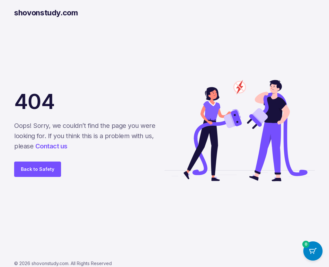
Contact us (51, 146)
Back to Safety (37, 169)
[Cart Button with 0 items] (313, 251)
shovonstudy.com (46, 12)
